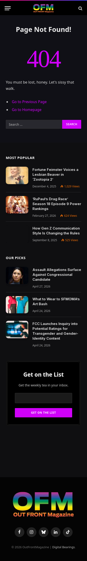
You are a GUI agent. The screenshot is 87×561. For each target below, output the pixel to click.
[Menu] (8, 8)
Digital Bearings (63, 547)
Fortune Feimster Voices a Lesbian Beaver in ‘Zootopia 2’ (55, 174)
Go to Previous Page (29, 101)
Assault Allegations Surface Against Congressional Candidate (56, 274)
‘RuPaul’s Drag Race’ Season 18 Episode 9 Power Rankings (56, 204)
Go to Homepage (27, 109)
